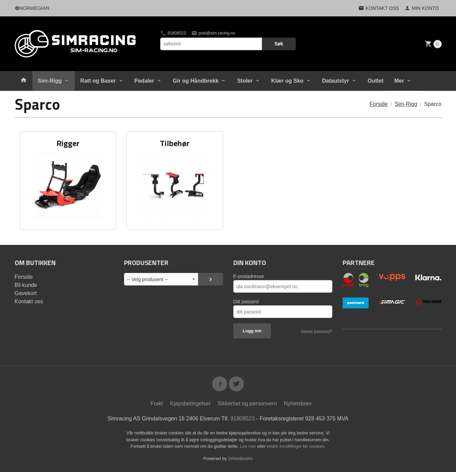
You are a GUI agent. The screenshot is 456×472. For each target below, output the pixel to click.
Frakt (157, 403)
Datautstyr (335, 81)
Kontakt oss (29, 301)
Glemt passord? (316, 331)
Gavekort (26, 293)
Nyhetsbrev (298, 403)
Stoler (244, 81)
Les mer (249, 446)
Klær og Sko (287, 81)
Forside (379, 104)
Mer (399, 81)
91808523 (173, 33)
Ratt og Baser (98, 81)
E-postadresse (248, 276)
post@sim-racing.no (213, 33)
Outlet (375, 81)
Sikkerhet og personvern (247, 403)
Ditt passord (246, 301)
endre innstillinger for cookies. (296, 446)
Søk (278, 43)
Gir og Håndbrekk (196, 81)
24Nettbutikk (240, 458)
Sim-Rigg (50, 81)
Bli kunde (26, 285)
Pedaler (144, 81)
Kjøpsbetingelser (190, 403)
